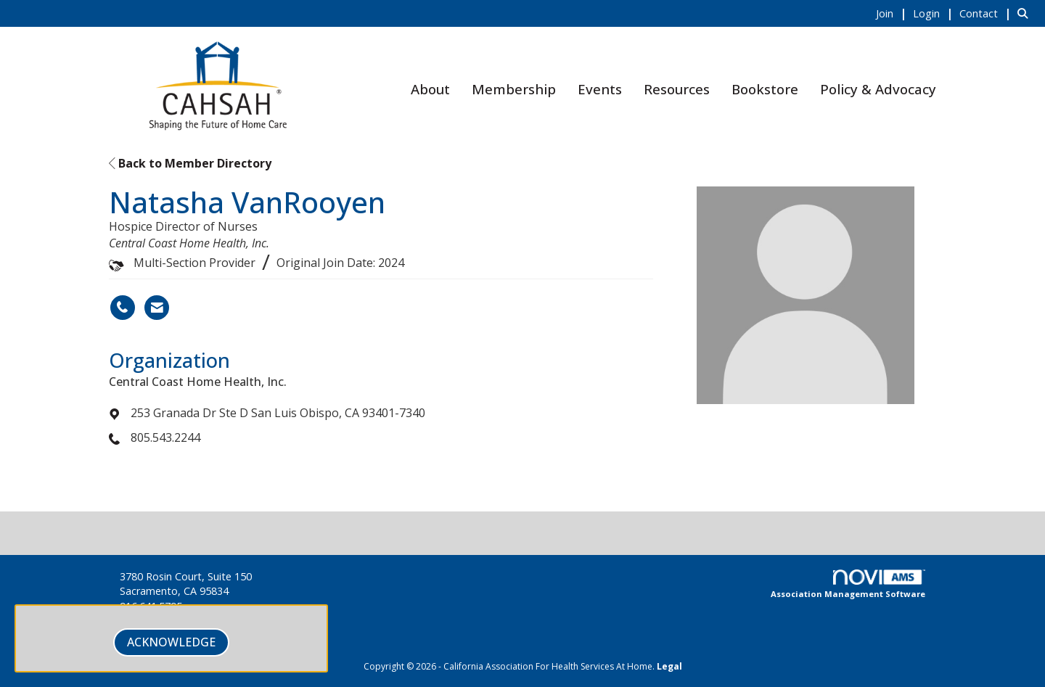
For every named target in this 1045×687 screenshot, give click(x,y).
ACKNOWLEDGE (171, 642)
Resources (677, 89)
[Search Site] (1025, 13)
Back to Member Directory (190, 163)
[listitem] (893, 13)
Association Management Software (848, 584)
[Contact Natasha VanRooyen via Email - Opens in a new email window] (157, 307)
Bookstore (765, 89)
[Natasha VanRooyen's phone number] (122, 307)
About (430, 89)
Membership (514, 89)
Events (600, 89)
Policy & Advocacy (878, 89)
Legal (669, 666)
